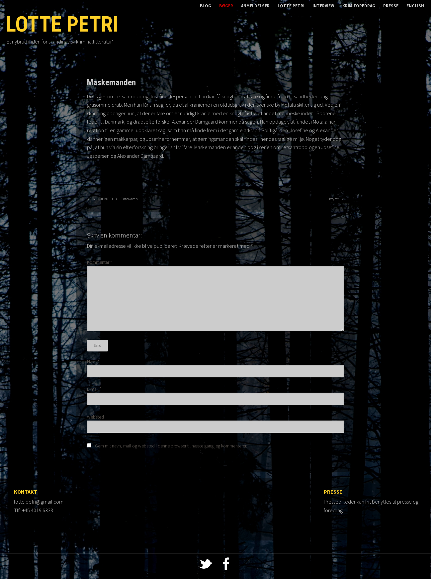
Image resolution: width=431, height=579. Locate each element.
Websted (95, 417)
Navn (93, 361)
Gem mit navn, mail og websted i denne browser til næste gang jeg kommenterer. (171, 446)
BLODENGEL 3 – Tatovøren (112, 198)
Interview (323, 6)
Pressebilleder (340, 501)
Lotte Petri (291, 6)
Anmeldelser (255, 6)
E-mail (94, 389)
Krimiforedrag (358, 6)
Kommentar (99, 262)
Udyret (335, 198)
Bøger (226, 6)
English (415, 6)
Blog (205, 6)
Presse (390, 6)
